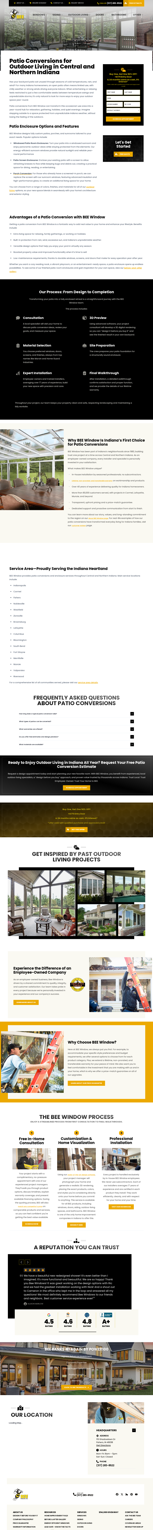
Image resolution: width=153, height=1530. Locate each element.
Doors (100, 14)
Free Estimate (132, 3)
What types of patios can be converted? (76, 725)
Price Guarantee (21, 1526)
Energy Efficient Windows (56, 1526)
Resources (50, 1515)
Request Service (76, 3)
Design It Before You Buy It (25, 1519)
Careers (129, 1523)
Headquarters (116, 1434)
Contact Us (57, 3)
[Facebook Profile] (117, 1498)
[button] (77, 1335)
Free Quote (122, 154)
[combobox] (123, 110)
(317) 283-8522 (105, 1469)
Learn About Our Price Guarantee (86, 1087)
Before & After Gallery (55, 1523)
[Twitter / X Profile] (122, 1498)
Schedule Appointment (123, 119)
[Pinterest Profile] (131, 1498)
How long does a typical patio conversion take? (76, 717)
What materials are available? (76, 748)
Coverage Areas (133, 1526)
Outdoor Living (78, 14)
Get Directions (103, 1449)
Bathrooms (118, 14)
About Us (19, 3)
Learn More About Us (26, 1006)
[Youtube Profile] (136, 1498)
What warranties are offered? (76, 733)
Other (137, 14)
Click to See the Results (76, 1391)
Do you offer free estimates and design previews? (76, 740)
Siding (57, 14)
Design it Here (76, 1228)
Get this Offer (75, 833)
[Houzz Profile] (126, 1498)
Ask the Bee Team (133, 1519)
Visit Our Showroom (121, 1210)
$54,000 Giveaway (38, 3)
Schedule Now (31, 1227)
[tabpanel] (76, 907)
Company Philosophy (23, 1523)
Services (81, 1515)
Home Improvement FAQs (56, 1519)
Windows (39, 14)
